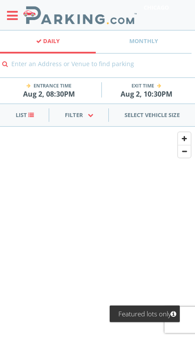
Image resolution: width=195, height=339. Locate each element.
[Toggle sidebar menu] (15, 15)
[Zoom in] (184, 138)
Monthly (143, 41)
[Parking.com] (80, 15)
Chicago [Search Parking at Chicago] (156, 7)
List (25, 115)
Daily (48, 41)
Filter (79, 115)
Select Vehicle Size (152, 115)
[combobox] (97, 70)
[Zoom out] (184, 151)
